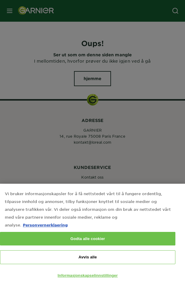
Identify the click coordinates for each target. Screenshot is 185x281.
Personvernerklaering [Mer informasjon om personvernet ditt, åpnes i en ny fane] (45, 230)
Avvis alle (88, 263)
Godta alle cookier (87, 244)
